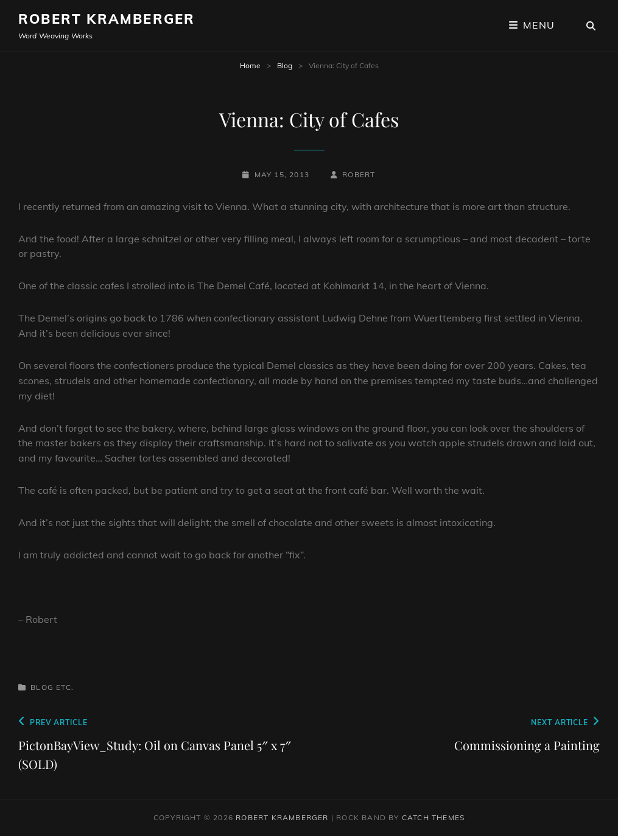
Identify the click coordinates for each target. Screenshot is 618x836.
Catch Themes (433, 817)
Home (250, 65)
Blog (284, 65)
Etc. (65, 687)
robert (358, 174)
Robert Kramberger (106, 18)
